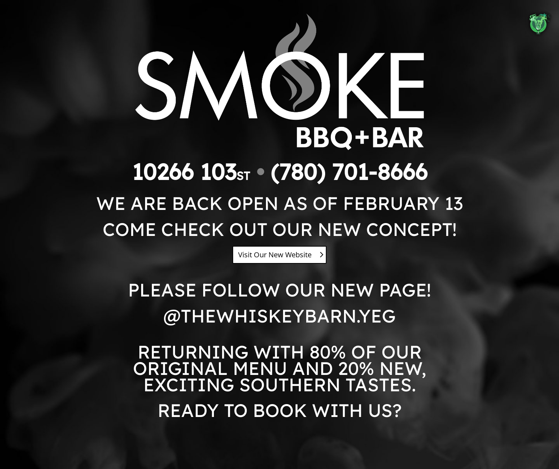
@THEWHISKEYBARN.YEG (279, 315)
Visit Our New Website (275, 254)
